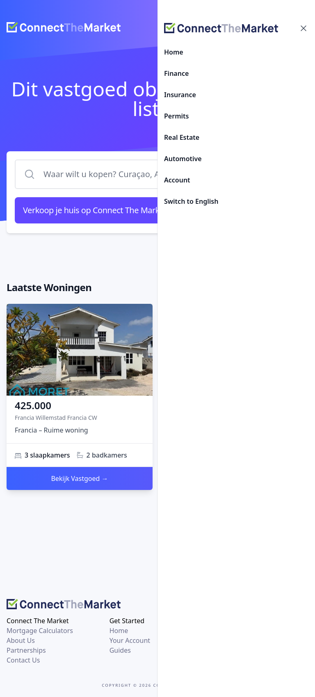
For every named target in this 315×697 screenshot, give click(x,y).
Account (177, 179)
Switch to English (191, 201)
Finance (176, 73)
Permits (176, 116)
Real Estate (181, 137)
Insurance (180, 94)
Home (173, 52)
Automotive (183, 158)
